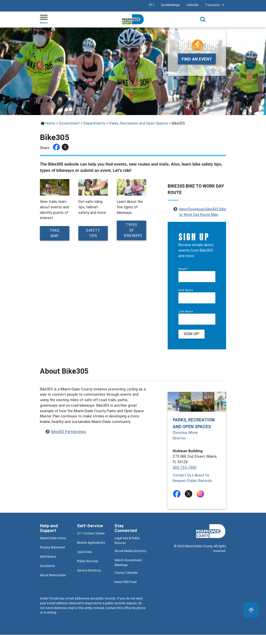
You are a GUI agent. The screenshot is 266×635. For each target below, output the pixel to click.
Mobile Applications (91, 543)
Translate (215, 5)
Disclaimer (47, 566)
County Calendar (126, 573)
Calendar (192, 5)
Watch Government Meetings (128, 562)
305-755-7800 (184, 467)
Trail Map (54, 233)
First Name (185, 290)
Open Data (84, 552)
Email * (183, 269)
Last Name (185, 311)
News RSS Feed (125, 582)
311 (152, 5)
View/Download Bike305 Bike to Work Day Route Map (202, 210)
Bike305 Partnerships (68, 431)
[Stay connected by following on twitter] (189, 494)
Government (69, 123)
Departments (94, 123)
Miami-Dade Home (53, 538)
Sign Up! (191, 334)
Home (50, 123)
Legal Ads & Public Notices (127, 540)
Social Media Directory (130, 551)
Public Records (87, 561)
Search (202, 19)
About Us (201, 475)
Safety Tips (93, 233)
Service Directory (89, 570)
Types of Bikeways (133, 230)
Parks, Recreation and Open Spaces (138, 123)
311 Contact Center (91, 533)
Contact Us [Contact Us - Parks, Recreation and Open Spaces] (182, 475)
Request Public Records (192, 480)
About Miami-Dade (53, 575)
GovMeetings (170, 5)
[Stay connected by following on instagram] (201, 494)
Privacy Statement (52, 547)
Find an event (197, 59)
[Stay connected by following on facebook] (178, 494)
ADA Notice (48, 557)
